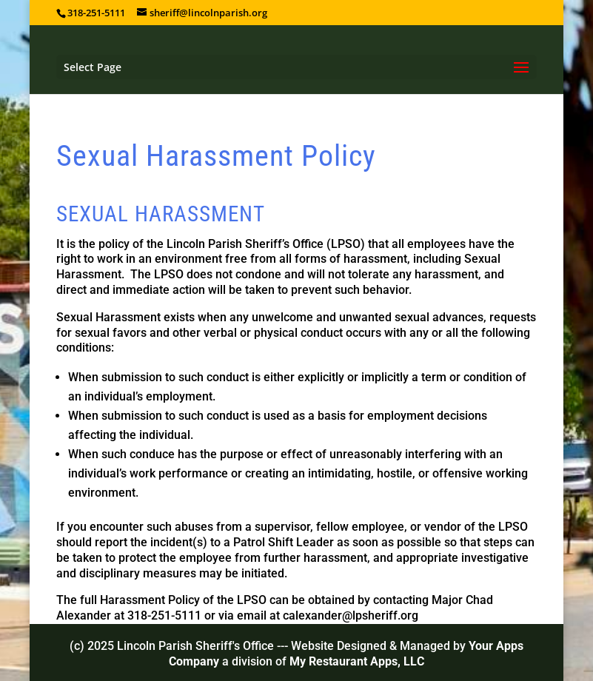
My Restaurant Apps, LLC (356, 661)
